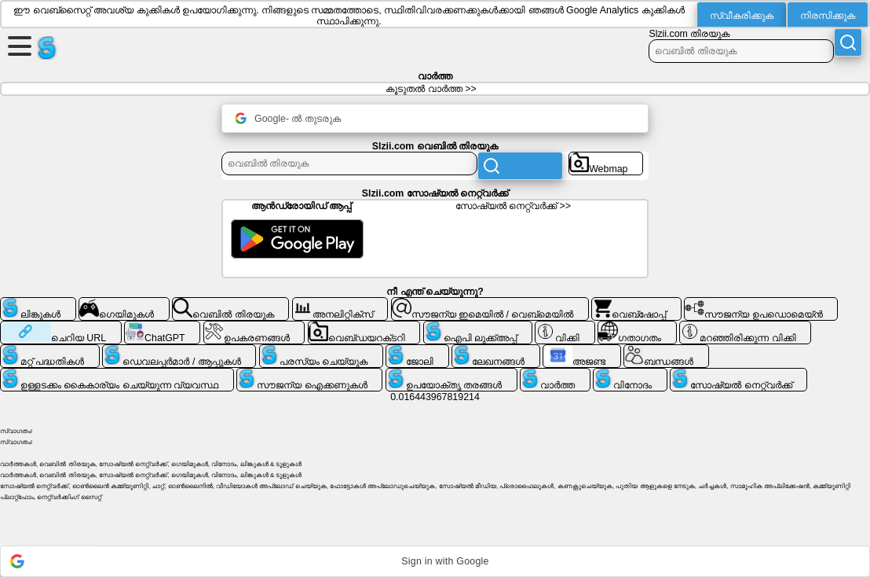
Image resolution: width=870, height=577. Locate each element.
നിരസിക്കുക (827, 15)
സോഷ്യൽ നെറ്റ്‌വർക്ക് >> (513, 205)
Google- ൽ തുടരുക (288, 118)
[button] (435, 561)
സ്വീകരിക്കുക (741, 15)
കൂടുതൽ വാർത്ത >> (431, 88)
